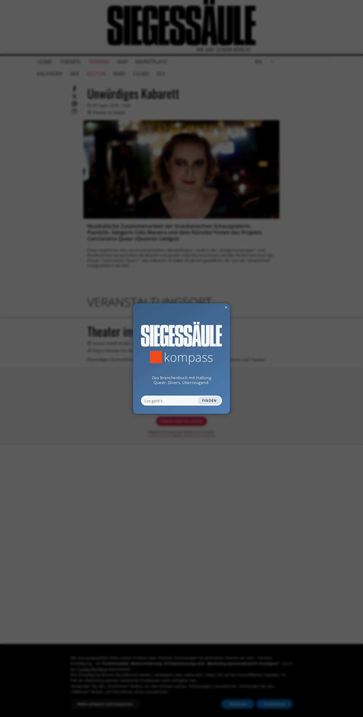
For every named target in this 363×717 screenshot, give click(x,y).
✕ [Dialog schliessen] (214, 307)
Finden (209, 400)
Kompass (188, 357)
